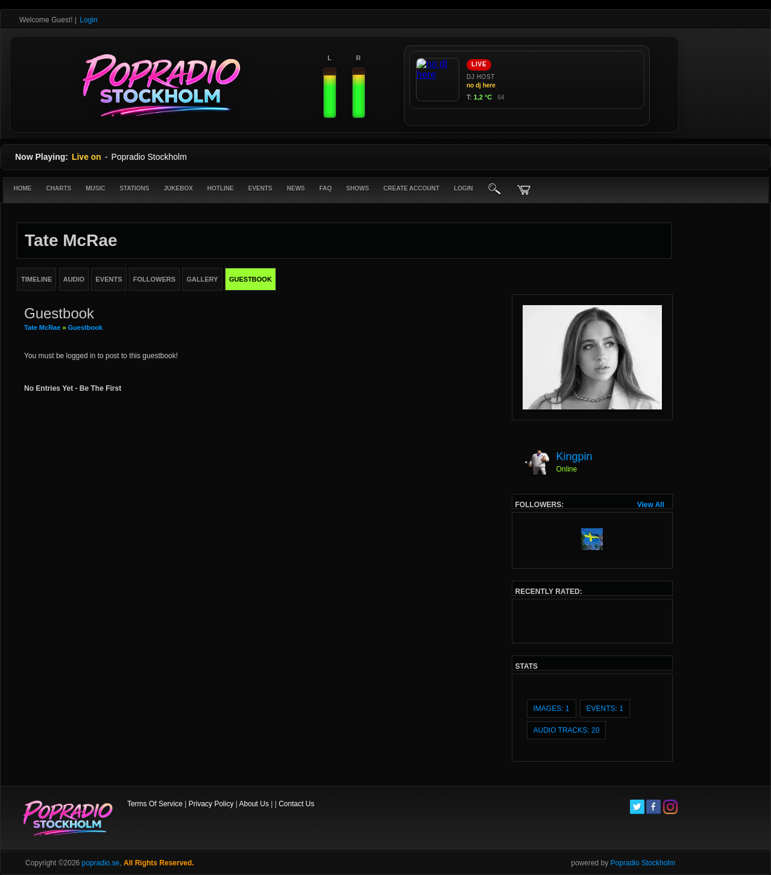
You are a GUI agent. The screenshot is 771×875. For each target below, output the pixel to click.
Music (95, 188)
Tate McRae (43, 327)
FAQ (325, 188)
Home (23, 188)
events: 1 (605, 708)
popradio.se (101, 863)
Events (260, 188)
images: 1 (551, 708)
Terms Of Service (155, 804)
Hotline (220, 188)
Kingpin (574, 456)
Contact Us (296, 804)
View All (650, 505)
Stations (134, 188)
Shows (357, 188)
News (296, 188)
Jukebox (177, 188)
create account (411, 188)
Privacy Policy (211, 804)
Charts (59, 188)
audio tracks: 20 (566, 730)
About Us (254, 804)
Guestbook (85, 327)
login (463, 188)
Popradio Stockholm (643, 863)
